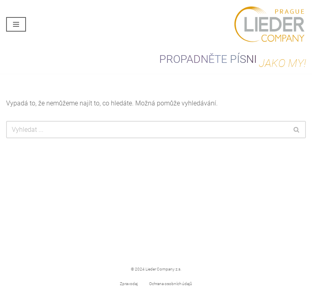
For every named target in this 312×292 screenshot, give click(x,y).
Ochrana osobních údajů (170, 283)
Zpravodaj (129, 283)
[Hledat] (147, 129)
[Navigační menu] (16, 24)
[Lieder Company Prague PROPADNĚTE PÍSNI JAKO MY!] (269, 24)
